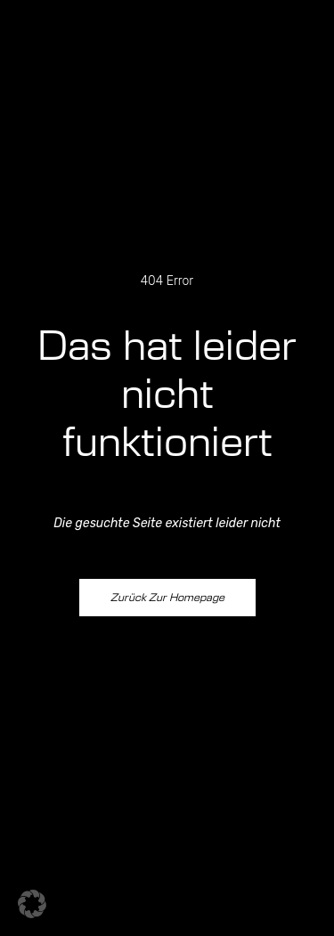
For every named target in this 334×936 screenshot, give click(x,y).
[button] (32, 904)
